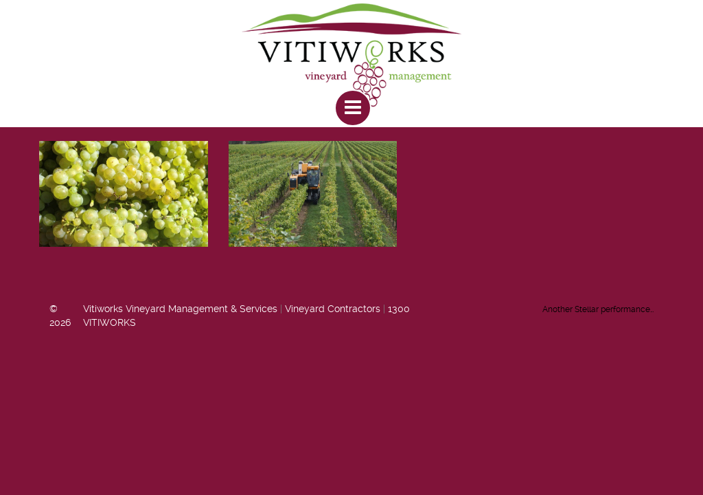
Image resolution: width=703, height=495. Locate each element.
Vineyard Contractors (332, 308)
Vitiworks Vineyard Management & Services (180, 308)
